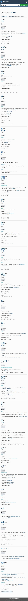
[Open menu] (26, 2)
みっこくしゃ (10, 36)
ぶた (2, 201)
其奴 (3, 377)
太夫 (8, 438)
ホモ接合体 (9, 480)
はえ (2, 325)
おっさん (4, 548)
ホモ (2, 466)
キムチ (3, 345)
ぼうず (3, 276)
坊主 (3, 273)
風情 (3, 249)
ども (2, 405)
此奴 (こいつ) (10, 390)
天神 (11, 438)
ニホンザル (9, 111)
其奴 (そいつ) (10, 576)
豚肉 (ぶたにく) (10, 213)
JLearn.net (4, 2)
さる (2, 98)
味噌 (3, 47)
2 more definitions (5, 67)
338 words (13, 12)
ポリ (2, 489)
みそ (2, 49)
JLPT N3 (3, 76)
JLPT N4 (3, 52)
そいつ (3, 379)
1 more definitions (5, 39)
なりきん (4, 179)
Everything (23, 5)
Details (3, 27)
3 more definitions (5, 116)
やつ (2, 225)
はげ (2, 422)
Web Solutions (14, 598)
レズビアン (9, 518)
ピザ (2, 448)
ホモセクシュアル (11, 477)
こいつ (3, 565)
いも (2, 303)
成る (8, 191)
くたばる (4, 361)
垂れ (3, 522)
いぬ (2, 22)
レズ (2, 508)
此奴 (3, 562)
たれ (2, 524)
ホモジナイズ (10, 483)
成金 (3, 176)
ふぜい (3, 251)
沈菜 (3, 343)
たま (2, 73)
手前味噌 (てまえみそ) (12, 65)
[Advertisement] (14, 8)
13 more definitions (5, 88)
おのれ (3, 131)
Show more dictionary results (7, 591)
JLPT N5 (3, 24)
